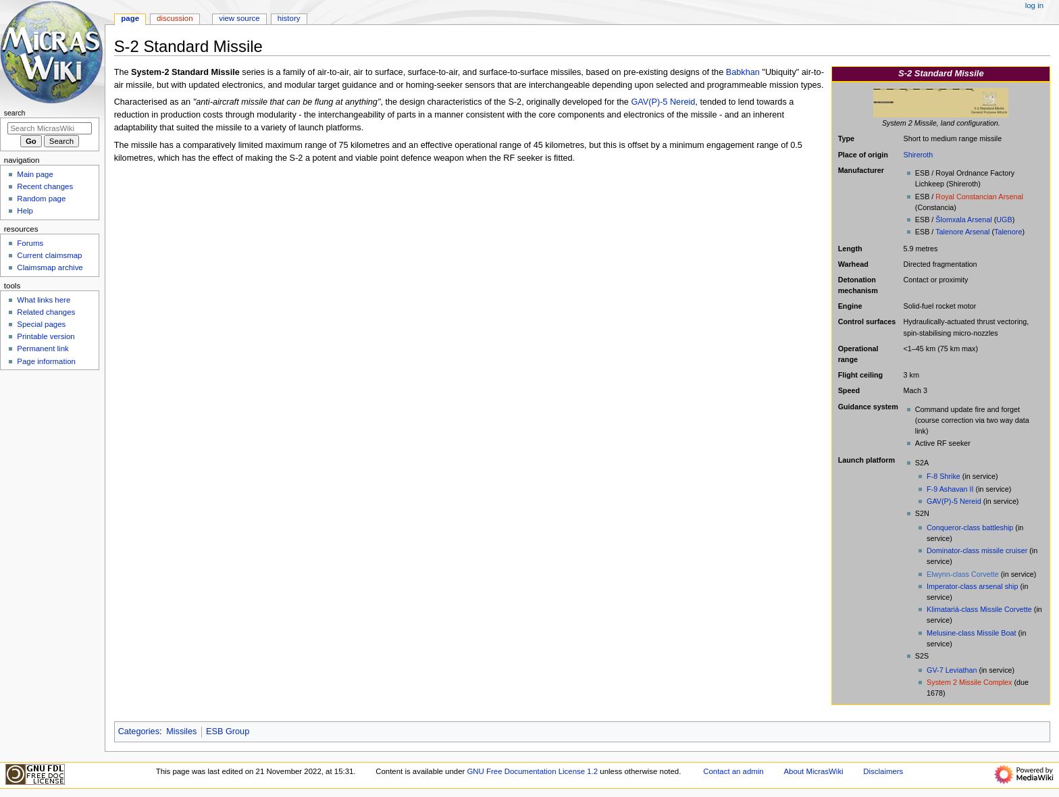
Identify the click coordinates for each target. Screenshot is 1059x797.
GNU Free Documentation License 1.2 (532, 771)
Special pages (41, 324)
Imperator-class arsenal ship (972, 586)
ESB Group (227, 731)
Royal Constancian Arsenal (979, 196)
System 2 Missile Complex (969, 682)
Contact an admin (733, 771)
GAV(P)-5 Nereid (954, 501)
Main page (35, 174)
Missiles (181, 731)
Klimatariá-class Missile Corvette (979, 609)
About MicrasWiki (813, 771)
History (289, 18)
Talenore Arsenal (962, 232)
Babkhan (743, 72)
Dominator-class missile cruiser (977, 550)
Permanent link (42, 348)
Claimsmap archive (49, 267)
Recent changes (45, 186)
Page (130, 18)
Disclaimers (883, 771)
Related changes (46, 312)
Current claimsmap (49, 255)
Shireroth (918, 155)
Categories (138, 731)
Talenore (1008, 232)
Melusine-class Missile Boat (971, 633)
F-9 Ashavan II (950, 489)
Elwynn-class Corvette (963, 574)
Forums (30, 243)
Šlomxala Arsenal (963, 219)
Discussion (174, 18)
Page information (46, 361)
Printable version (45, 336)
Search (15, 113)
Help (25, 211)
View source (239, 18)
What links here (43, 300)
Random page (41, 199)
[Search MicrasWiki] (49, 128)
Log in (1034, 5)
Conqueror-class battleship (970, 527)
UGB (1004, 219)
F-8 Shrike (943, 476)
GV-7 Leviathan (952, 670)
